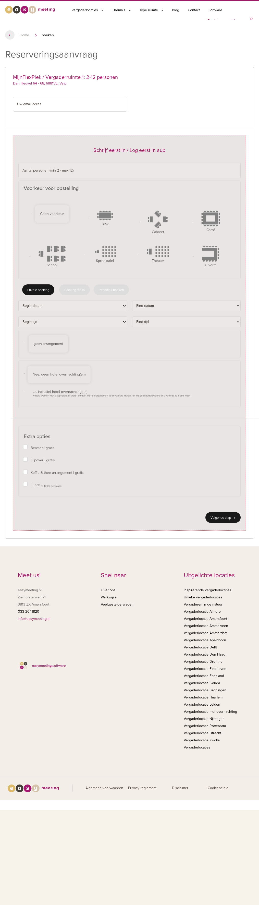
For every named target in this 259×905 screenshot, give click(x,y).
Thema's (121, 10)
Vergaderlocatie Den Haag (204, 654)
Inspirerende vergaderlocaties (207, 590)
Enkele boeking (38, 290)
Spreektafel (105, 254)
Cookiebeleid (218, 788)
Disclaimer (180, 788)
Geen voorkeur (52, 214)
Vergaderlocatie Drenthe (203, 661)
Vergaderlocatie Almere (202, 611)
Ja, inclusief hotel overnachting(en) (111, 393)
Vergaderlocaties (87, 10)
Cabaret (158, 222)
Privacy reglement (142, 788)
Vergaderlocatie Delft (200, 647)
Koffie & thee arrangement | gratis (57, 472)
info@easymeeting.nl (34, 619)
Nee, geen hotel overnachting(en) (59, 374)
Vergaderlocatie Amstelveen (206, 626)
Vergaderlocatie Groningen (205, 690)
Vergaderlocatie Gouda (202, 683)
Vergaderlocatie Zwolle (202, 740)
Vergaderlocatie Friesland (204, 676)
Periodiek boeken (111, 290)
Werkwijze (109, 597)
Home (24, 35)
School (52, 256)
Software (215, 10)
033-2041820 (28, 611)
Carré (210, 221)
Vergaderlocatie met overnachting (210, 711)
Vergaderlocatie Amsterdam (205, 633)
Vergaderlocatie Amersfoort (205, 619)
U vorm (210, 256)
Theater (158, 254)
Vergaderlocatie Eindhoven (205, 669)
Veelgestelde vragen (117, 604)
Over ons (108, 590)
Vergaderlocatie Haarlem (203, 697)
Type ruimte (151, 10)
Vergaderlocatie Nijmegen (204, 719)
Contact (194, 10)
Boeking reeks (74, 290)
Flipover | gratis (43, 460)
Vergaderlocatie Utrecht (202, 733)
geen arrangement (48, 344)
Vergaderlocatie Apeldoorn (205, 640)
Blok (105, 218)
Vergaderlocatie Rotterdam (205, 726)
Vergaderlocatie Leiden (202, 704)
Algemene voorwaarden (104, 788)
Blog (175, 10)
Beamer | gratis (42, 448)
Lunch (46, 485)
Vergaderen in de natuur (203, 604)
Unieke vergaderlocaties (203, 597)
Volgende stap (223, 518)
